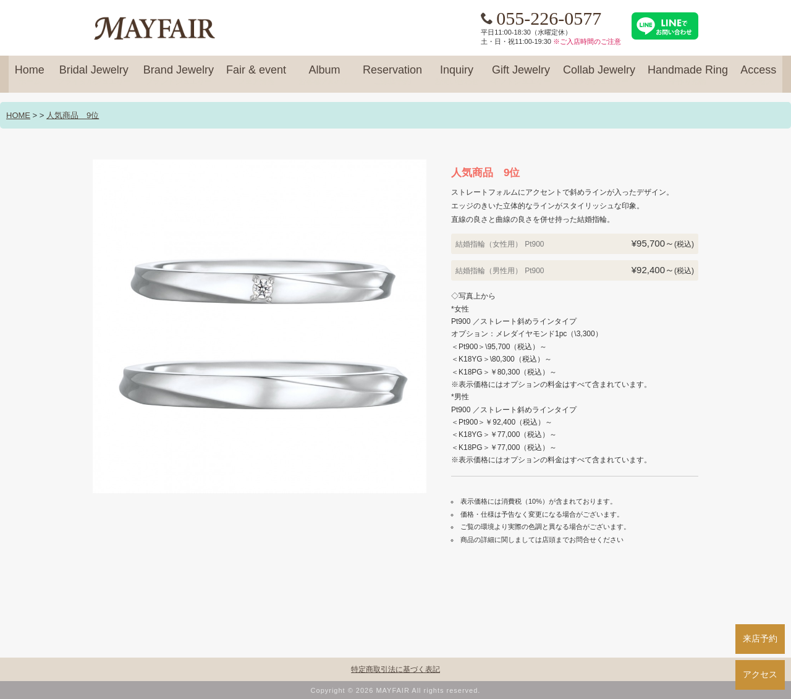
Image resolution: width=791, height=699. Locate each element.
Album (324, 75)
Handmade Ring (688, 75)
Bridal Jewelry (94, 75)
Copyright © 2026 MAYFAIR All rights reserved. (396, 690)
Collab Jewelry (599, 75)
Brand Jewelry (178, 75)
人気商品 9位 (72, 115)
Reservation (392, 75)
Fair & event (256, 75)
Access (758, 75)
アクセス (760, 674)
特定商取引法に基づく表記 (395, 669)
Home (29, 75)
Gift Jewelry (521, 75)
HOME (18, 115)
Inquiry (456, 75)
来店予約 (760, 638)
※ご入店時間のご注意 (587, 41)
